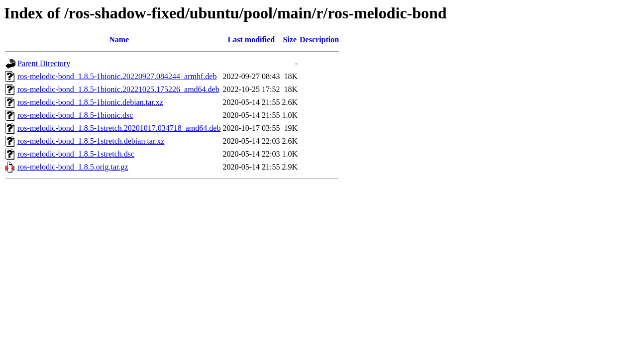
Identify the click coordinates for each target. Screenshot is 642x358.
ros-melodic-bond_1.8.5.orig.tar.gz (72, 167)
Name (119, 39)
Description (319, 39)
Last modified (251, 39)
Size (290, 39)
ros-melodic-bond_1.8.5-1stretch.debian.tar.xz (90, 141)
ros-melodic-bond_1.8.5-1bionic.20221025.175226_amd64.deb (118, 89)
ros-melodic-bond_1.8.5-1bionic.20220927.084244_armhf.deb (116, 76)
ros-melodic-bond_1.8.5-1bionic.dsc (75, 115)
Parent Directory (43, 63)
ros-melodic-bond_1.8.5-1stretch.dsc (75, 154)
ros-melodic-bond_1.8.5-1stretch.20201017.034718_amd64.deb (118, 128)
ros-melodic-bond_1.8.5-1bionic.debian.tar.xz (90, 102)
